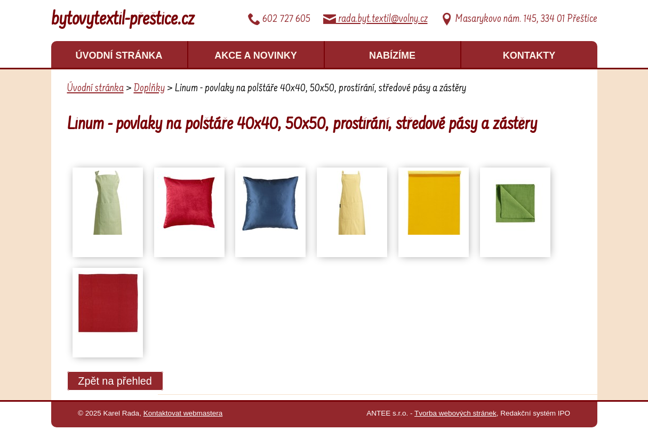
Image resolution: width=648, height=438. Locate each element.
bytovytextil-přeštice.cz (123, 20)
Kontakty (529, 55)
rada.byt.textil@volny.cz (375, 19)
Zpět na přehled (115, 381)
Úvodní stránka (118, 55)
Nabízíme (392, 55)
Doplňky (149, 88)
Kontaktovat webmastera (183, 413)
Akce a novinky (255, 55)
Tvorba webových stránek (455, 413)
